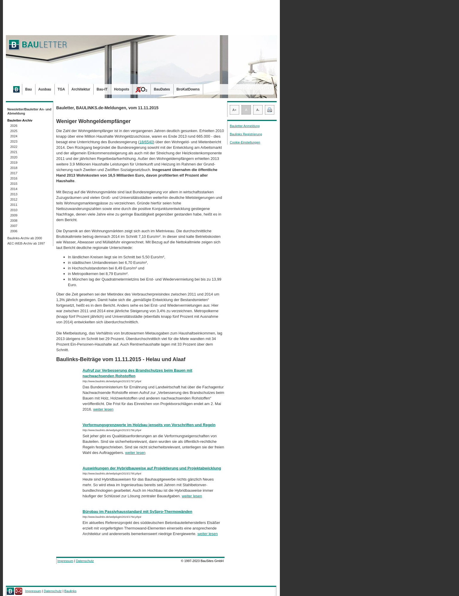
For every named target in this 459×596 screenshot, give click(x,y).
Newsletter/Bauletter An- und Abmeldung (29, 111)
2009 (13, 215)
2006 (13, 231)
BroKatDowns (188, 89)
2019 (13, 162)
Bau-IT (102, 89)
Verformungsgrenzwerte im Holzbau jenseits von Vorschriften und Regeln (149, 425)
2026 (13, 125)
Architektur (80, 89)
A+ (234, 110)
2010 (13, 210)
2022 (13, 146)
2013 (13, 194)
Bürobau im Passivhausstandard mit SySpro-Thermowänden (137, 511)
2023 (13, 141)
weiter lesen (103, 409)
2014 (13, 189)
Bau (28, 89)
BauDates (162, 89)
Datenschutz (85, 561)
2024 (13, 136)
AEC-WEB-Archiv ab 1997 (26, 243)
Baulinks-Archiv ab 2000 (24, 238)
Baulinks (70, 591)
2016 (13, 178)
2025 (13, 131)
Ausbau (44, 89)
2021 (13, 152)
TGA (61, 89)
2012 (13, 199)
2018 (13, 168)
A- (258, 110)
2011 (13, 204)
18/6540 (146, 142)
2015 (13, 183)
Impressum (65, 561)
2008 (13, 220)
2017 (13, 173)
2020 (13, 157)
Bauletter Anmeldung (245, 126)
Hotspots (121, 89)
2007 (13, 226)
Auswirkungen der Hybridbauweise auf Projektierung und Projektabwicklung (152, 468)
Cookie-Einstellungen (245, 142)
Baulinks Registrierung (246, 134)
